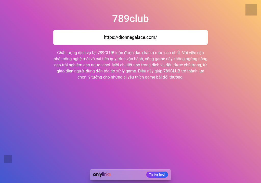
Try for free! (157, 174)
